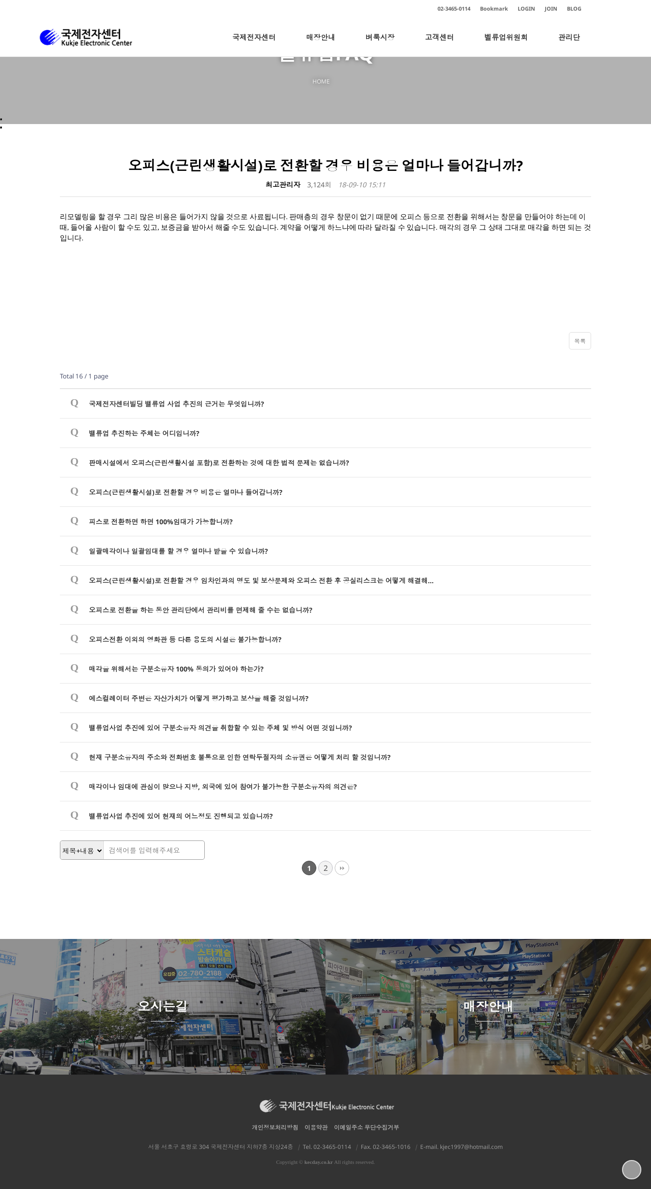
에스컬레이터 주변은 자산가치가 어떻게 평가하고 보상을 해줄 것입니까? (199, 698)
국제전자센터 (254, 44)
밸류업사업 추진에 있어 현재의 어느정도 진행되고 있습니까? (181, 816)
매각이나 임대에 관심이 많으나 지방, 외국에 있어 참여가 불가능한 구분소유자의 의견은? (223, 786)
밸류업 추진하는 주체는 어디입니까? (144, 433)
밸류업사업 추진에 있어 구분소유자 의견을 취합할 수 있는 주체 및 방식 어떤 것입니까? (220, 727)
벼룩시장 (380, 44)
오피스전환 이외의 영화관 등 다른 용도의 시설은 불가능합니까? (185, 639)
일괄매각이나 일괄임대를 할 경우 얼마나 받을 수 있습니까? (178, 551)
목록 (580, 341)
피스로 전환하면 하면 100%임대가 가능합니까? (161, 521)
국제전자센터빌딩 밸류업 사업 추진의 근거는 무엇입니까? (176, 403)
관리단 (569, 44)
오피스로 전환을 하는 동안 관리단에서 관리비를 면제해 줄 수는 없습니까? (200, 610)
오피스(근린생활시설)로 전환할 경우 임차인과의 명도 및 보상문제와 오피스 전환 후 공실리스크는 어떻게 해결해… (261, 580)
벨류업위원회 (506, 44)
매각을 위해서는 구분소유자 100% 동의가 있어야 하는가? (176, 668)
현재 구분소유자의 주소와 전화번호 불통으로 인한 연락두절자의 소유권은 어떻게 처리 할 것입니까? (240, 757)
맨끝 (342, 868)
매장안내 (320, 44)
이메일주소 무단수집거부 (366, 1127)
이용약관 (316, 1127)
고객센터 (439, 44)
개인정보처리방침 (275, 1127)
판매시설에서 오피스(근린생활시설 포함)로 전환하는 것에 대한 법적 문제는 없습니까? (219, 462)
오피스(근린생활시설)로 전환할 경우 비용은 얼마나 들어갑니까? (186, 492)
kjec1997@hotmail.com (471, 1147)
